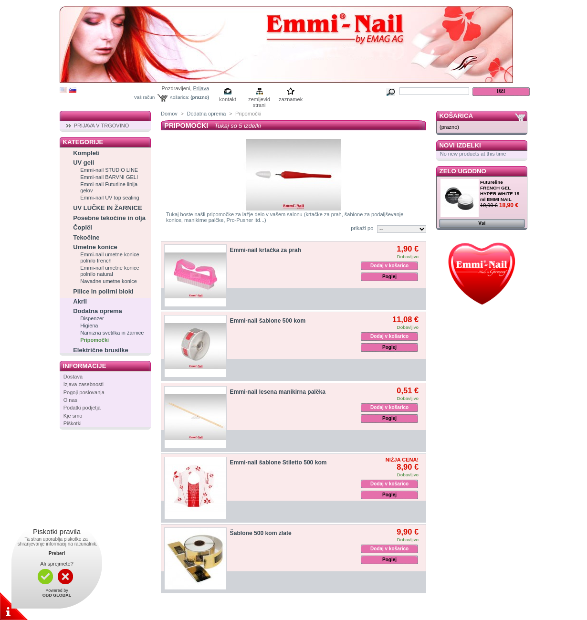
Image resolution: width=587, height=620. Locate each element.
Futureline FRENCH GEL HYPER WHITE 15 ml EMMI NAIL (499, 190)
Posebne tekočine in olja (109, 217)
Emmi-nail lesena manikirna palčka (277, 392)
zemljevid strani (259, 100)
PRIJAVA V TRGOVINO (101, 125)
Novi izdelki (460, 145)
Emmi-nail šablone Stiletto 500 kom (278, 462)
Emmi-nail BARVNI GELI (109, 177)
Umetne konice (95, 247)
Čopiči (82, 227)
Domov (169, 113)
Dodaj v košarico (389, 265)
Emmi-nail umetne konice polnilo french (109, 257)
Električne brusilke (100, 350)
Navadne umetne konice (108, 281)
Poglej (389, 276)
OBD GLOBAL (57, 595)
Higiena (89, 325)
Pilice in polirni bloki (103, 291)
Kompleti (86, 153)
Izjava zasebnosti (83, 384)
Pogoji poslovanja (84, 392)
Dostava (73, 376)
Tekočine (86, 237)
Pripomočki (94, 340)
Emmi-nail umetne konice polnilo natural (109, 271)
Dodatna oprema (97, 311)
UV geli (83, 162)
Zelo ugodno (463, 171)
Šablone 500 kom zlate (261, 533)
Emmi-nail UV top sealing (109, 197)
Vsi (481, 223)
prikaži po (362, 228)
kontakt (227, 99)
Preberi (57, 553)
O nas (70, 400)
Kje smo (73, 416)
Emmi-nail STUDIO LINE (109, 170)
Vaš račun (144, 97)
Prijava (201, 88)
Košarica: (179, 97)
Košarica (456, 115)
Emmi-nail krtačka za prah (265, 250)
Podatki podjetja (82, 407)
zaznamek (291, 99)
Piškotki (72, 423)
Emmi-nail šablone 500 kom (268, 320)
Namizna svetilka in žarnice (112, 333)
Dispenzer (92, 318)
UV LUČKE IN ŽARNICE (107, 207)
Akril (80, 301)
